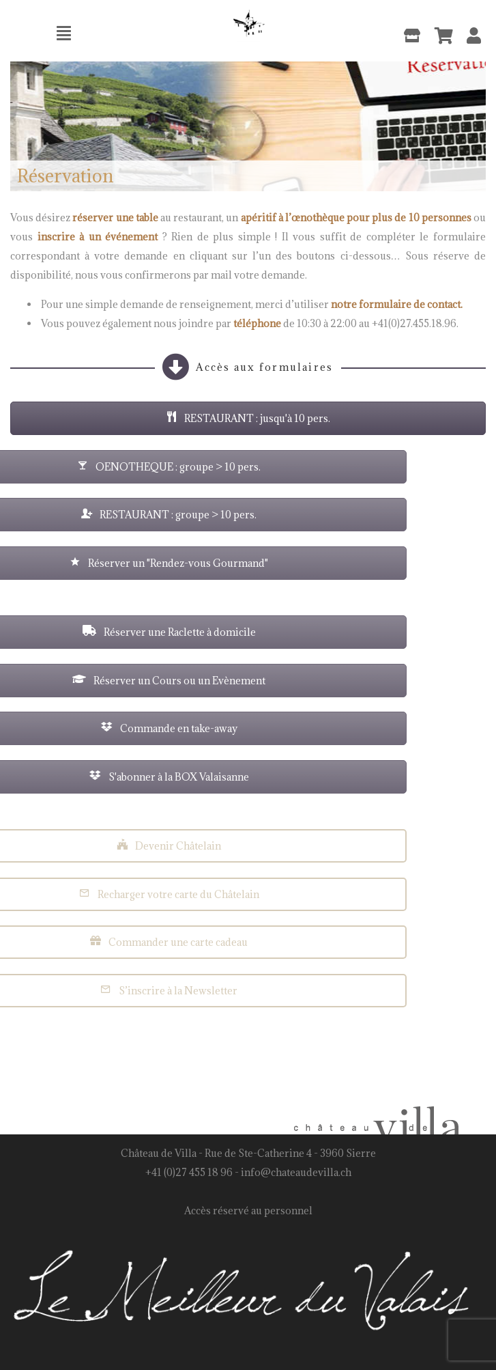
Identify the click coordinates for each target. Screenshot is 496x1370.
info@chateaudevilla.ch (296, 1172)
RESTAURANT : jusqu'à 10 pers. (245, 418)
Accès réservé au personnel (248, 1210)
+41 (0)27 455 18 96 (189, 1172)
